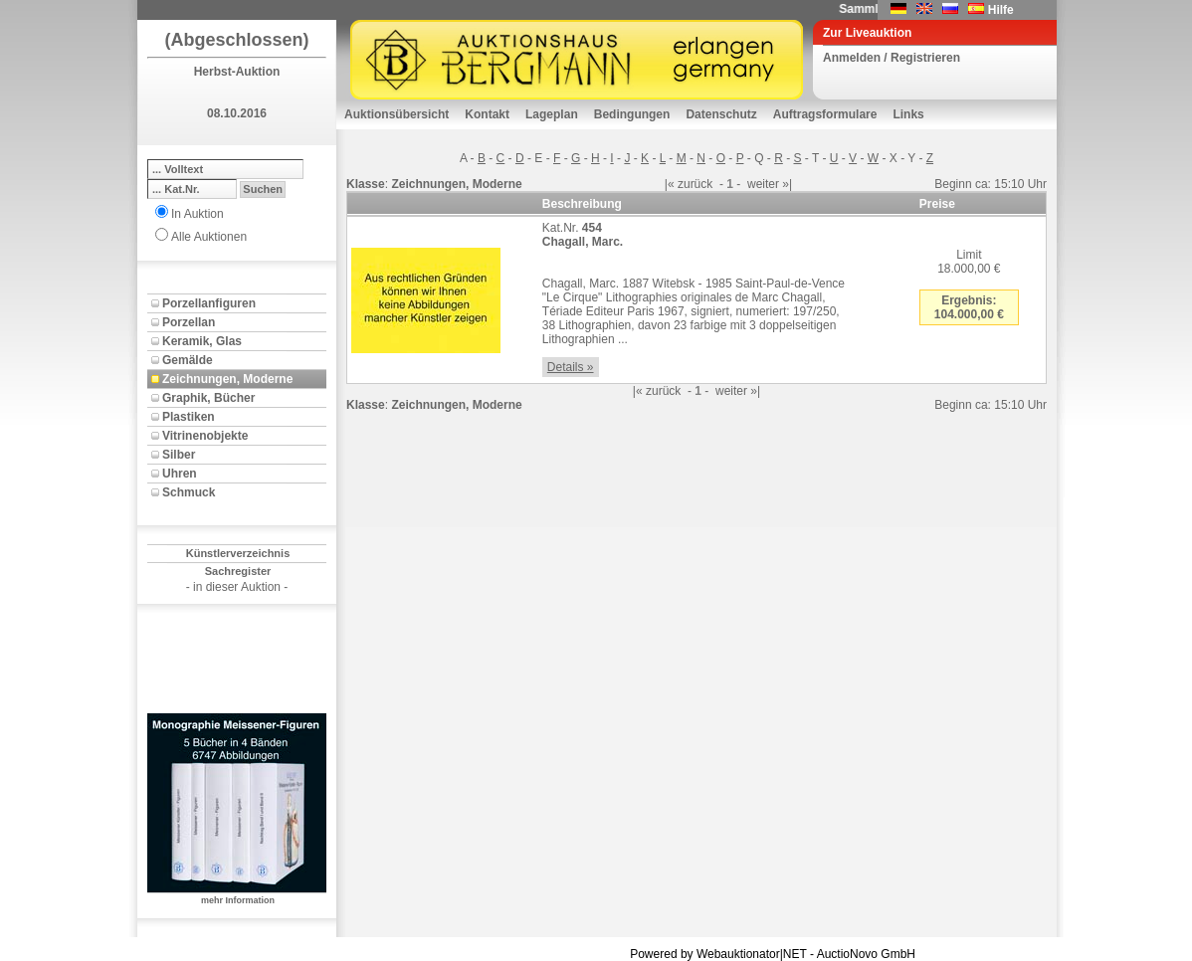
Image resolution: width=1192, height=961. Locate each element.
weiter (763, 184)
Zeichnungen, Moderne (227, 379)
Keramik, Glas (202, 341)
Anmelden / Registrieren (891, 58)
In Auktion (197, 214)
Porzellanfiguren (209, 303)
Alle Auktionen (209, 237)
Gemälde (187, 360)
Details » (570, 367)
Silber (178, 455)
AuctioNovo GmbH (866, 954)
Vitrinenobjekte (205, 436)
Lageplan (551, 114)
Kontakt (487, 114)
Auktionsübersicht (396, 114)
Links (908, 114)
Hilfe (1001, 10)
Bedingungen (632, 114)
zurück (695, 184)
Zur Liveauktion (867, 33)
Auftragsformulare (825, 114)
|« (670, 184)
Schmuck (188, 492)
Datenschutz (721, 114)
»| (787, 184)
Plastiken (188, 417)
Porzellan (188, 322)
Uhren (179, 473)
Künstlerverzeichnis (238, 553)
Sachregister (238, 571)
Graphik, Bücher (208, 398)
